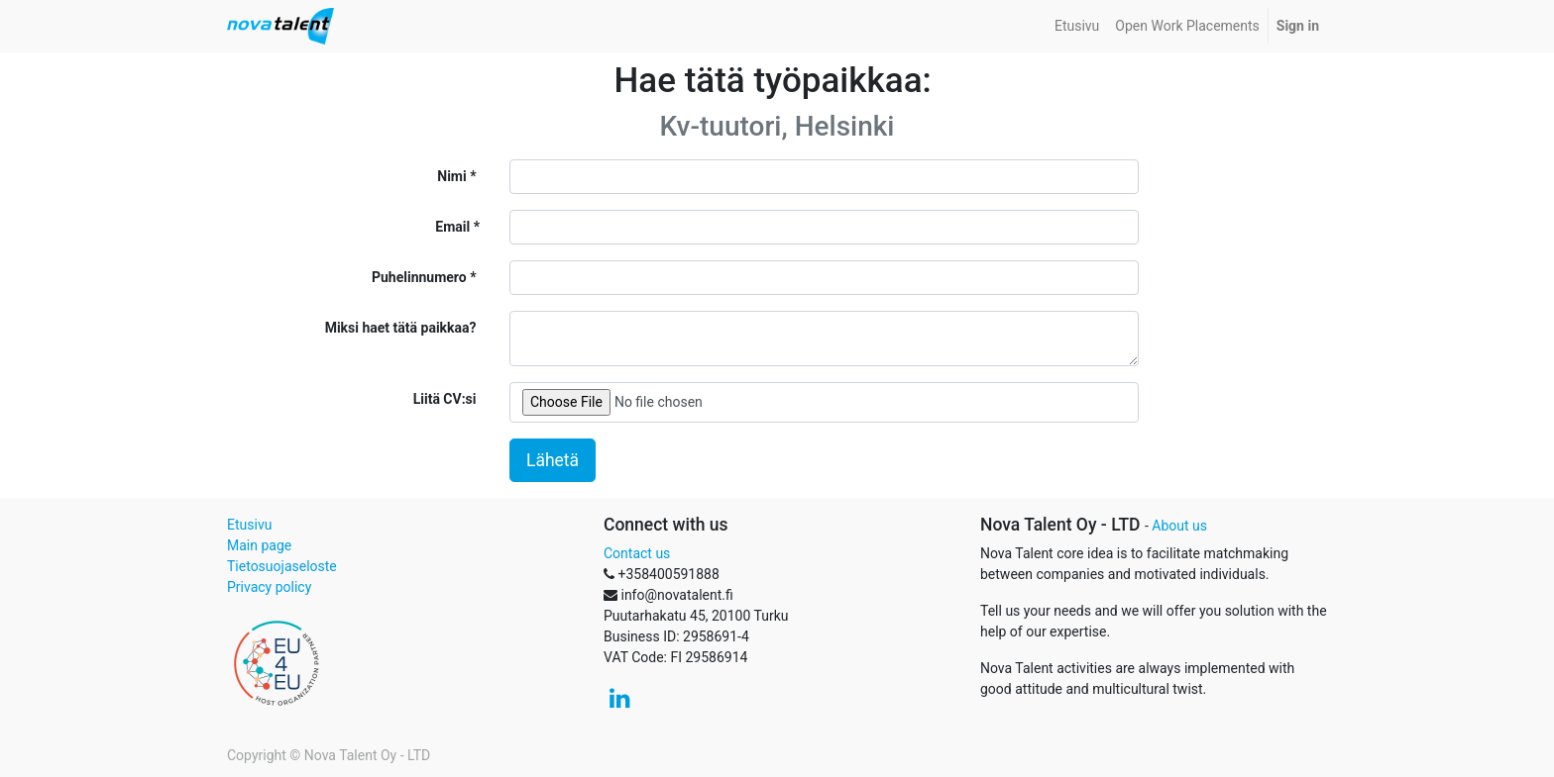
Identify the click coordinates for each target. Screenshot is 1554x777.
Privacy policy (269, 587)
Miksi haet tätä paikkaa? (401, 328)
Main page (259, 545)
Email (452, 227)
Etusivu (249, 525)
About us (1179, 526)
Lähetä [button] (552, 460)
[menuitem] (1077, 26)
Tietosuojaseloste (282, 566)
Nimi (451, 176)
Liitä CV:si (445, 399)
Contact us (637, 553)
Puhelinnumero (419, 277)
